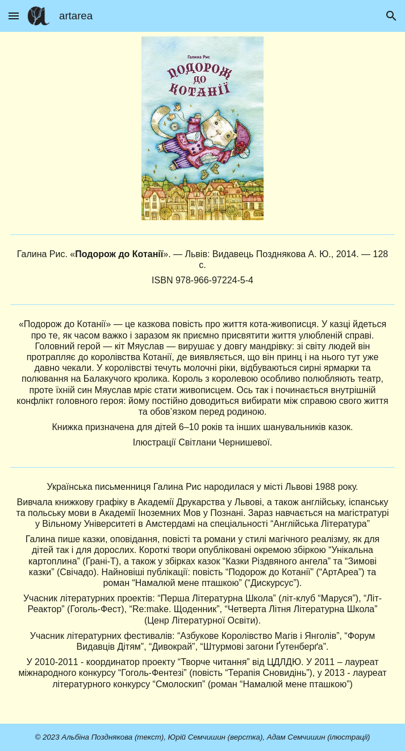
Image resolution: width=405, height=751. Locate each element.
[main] (202, 267)
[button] (13, 15)
